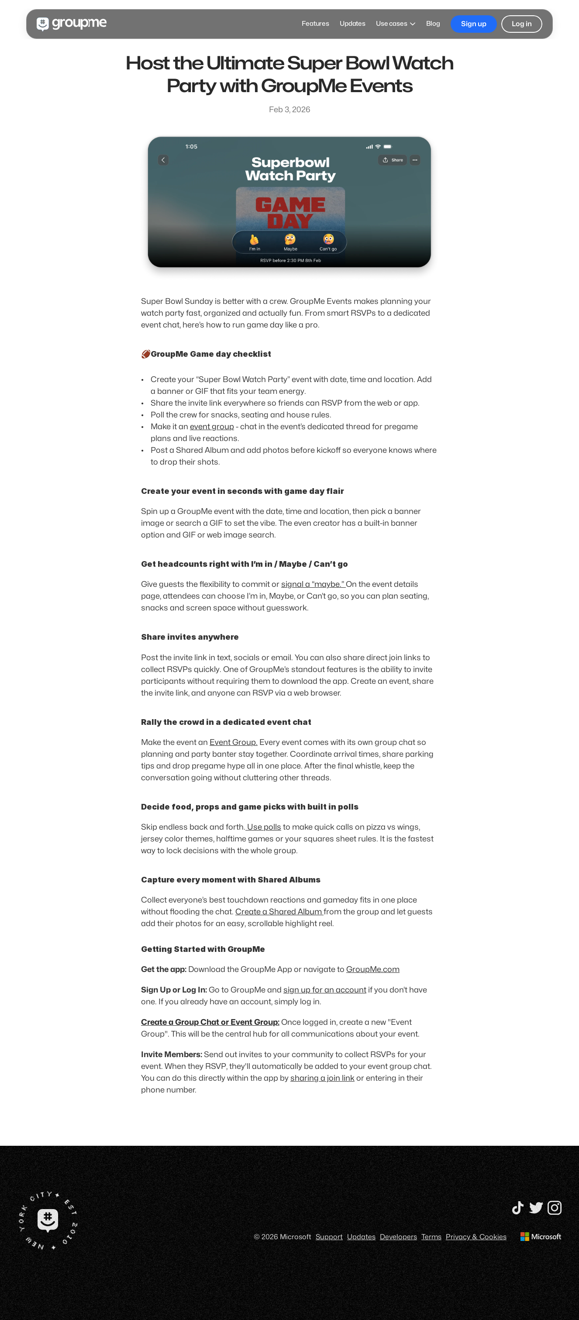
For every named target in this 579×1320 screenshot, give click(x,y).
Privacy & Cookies (476, 1236)
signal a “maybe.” (313, 584)
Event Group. (234, 742)
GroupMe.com (373, 969)
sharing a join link (322, 1078)
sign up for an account (324, 990)
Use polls (263, 827)
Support (329, 1236)
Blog (433, 24)
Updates (352, 24)
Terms (431, 1236)
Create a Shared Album (279, 912)
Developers (398, 1236)
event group (212, 427)
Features (315, 24)
